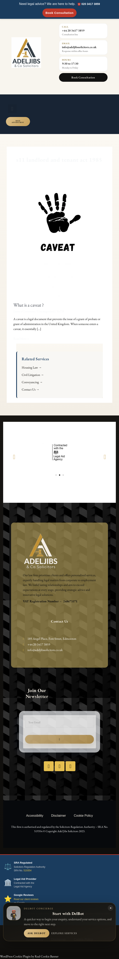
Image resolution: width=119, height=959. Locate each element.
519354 (27, 870)
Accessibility (34, 815)
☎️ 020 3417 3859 (88, 4)
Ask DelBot (36, 933)
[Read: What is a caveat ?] (59, 237)
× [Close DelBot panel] (111, 908)
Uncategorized (45, 311)
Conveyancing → (32, 382)
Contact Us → (30, 389)
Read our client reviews (26, 899)
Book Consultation (60, 12)
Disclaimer (58, 815)
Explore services (64, 933)
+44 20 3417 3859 (73, 30)
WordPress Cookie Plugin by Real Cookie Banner (29, 956)
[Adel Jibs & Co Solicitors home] (32, 52)
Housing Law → (32, 367)
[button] (12, 108)
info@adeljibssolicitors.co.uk (79, 47)
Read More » (21, 338)
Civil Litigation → (33, 375)
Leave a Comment (24, 311)
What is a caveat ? (28, 305)
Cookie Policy (83, 815)
